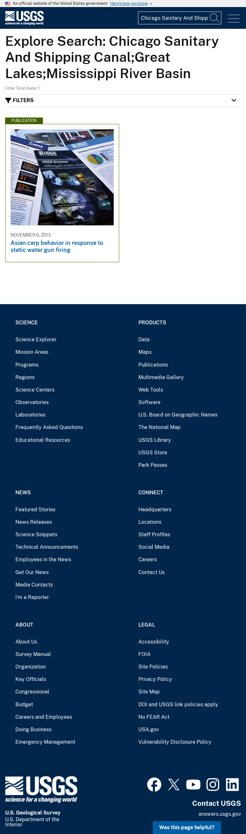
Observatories (32, 402)
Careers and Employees (43, 717)
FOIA (144, 654)
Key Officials (30, 679)
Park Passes (152, 465)
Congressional (32, 692)
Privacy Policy (155, 679)
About (24, 625)
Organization (30, 667)
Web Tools (150, 390)
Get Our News (32, 572)
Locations (149, 522)
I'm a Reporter (32, 597)
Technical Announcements (46, 547)
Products (152, 323)
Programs (26, 365)
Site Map (149, 692)
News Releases (33, 522)
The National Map (159, 427)
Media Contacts (34, 585)
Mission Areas (31, 352)
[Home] (24, 23)
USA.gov (148, 729)
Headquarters (154, 509)
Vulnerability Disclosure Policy (174, 742)
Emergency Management (45, 742)
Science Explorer (35, 339)
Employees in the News (43, 559)
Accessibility (153, 642)
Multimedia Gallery (161, 377)
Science (26, 323)
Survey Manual (33, 654)
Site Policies (153, 667)
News (23, 493)
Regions (25, 377)
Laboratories (30, 415)
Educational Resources (42, 440)
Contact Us (151, 572)
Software (149, 402)
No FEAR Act (153, 717)
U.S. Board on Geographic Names (177, 415)
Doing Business (33, 729)
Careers (147, 559)
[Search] (215, 18)
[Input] (179, 18)
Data (144, 339)
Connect (150, 493)
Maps (145, 352)
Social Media (153, 547)
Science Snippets (36, 534)
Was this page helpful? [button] (187, 827)
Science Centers (34, 390)
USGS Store (152, 452)
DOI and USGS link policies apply (178, 704)
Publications (153, 365)
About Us (26, 642)
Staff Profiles (154, 534)
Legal (146, 625)
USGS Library (154, 440)
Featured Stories (35, 509)
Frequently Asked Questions (49, 427)
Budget (24, 704)
